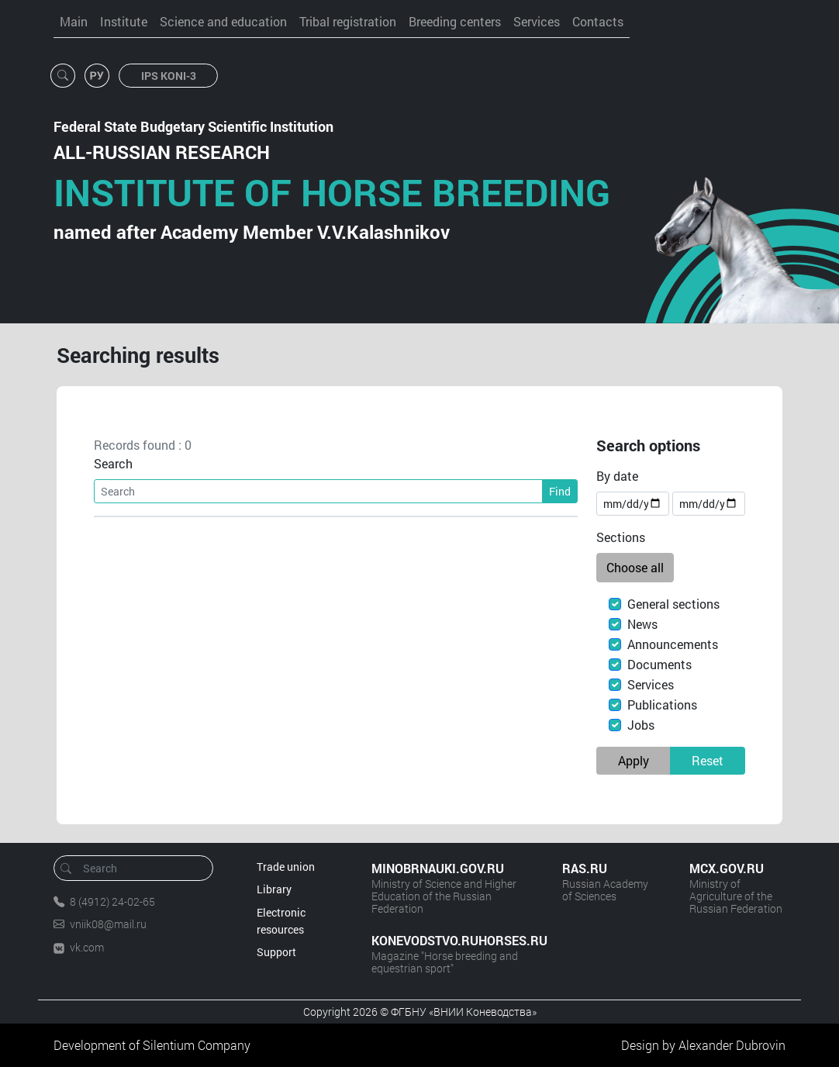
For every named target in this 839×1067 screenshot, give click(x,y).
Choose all (635, 567)
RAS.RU (584, 868)
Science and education (223, 21)
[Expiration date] (708, 504)
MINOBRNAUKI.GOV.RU (437, 868)
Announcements (672, 644)
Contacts (597, 21)
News (642, 624)
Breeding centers (455, 21)
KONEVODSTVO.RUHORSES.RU (451, 940)
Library (274, 889)
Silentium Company (196, 1045)
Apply (633, 760)
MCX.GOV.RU (726, 868)
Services (536, 21)
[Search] (318, 491)
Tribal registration (347, 21)
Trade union (286, 866)
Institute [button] (123, 21)
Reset (707, 760)
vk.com (87, 947)
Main (74, 21)
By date (617, 476)
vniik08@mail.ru (108, 924)
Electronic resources (281, 921)
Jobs (640, 725)
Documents (659, 664)
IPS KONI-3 (168, 75)
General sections (673, 604)
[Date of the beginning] (632, 504)
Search (113, 463)
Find (560, 491)
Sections (620, 537)
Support (276, 951)
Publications (662, 704)
